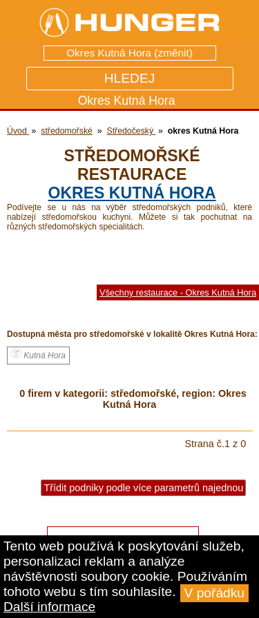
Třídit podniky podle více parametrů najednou (143, 487)
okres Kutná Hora (132, 193)
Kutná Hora (38, 354)
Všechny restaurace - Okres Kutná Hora (177, 292)
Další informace (49, 606)
